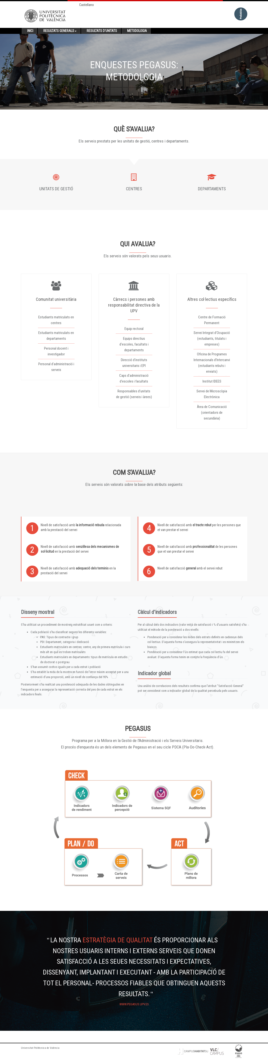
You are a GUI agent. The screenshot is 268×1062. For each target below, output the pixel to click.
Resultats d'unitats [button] (102, 31)
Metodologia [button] (137, 31)
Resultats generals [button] (60, 31)
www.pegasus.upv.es (134, 1004)
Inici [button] (30, 31)
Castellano (86, 5)
